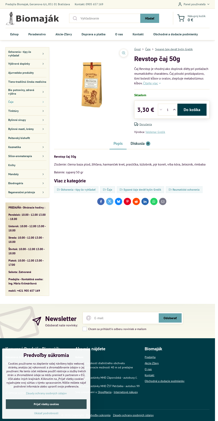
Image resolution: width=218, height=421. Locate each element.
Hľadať (149, 18)
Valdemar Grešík (155, 132)
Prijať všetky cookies (46, 412)
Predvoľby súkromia (98, 415)
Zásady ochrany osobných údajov (133, 415)
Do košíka (192, 109)
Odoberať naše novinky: (61, 325)
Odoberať (170, 318)
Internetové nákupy (126, 392)
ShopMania (105, 392)
